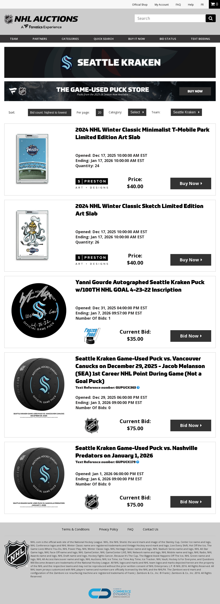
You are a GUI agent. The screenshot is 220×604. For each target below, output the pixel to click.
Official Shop (140, 4)
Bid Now (189, 336)
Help (191, 4)
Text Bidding (200, 39)
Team (14, 39)
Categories (70, 39)
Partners (40, 39)
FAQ (178, 4)
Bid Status (168, 39)
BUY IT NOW (136, 39)
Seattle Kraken (185, 112)
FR (202, 4)
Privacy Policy (108, 529)
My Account (162, 4)
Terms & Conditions (76, 529)
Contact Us (150, 529)
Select (135, 112)
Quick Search (104, 39)
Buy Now (189, 183)
